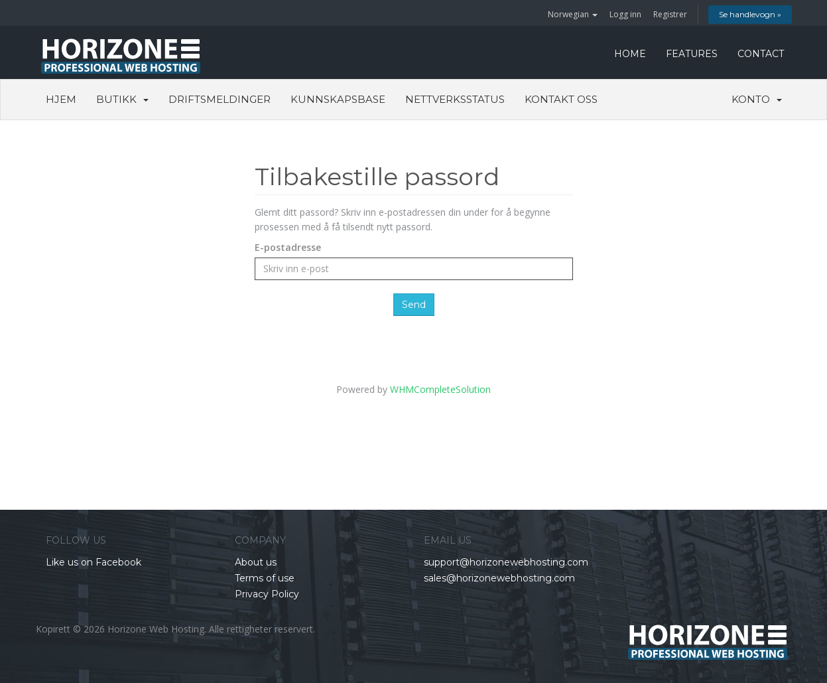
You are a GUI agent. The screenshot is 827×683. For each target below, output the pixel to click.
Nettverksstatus (455, 99)
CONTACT (760, 54)
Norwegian (573, 14)
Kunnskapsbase (337, 99)
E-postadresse (288, 247)
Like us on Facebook (93, 562)
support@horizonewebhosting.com (506, 562)
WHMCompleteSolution (440, 389)
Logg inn (625, 14)
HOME (630, 54)
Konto (757, 99)
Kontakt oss (561, 99)
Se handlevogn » (750, 14)
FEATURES (692, 54)
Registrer (670, 14)
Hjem (61, 99)
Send (414, 305)
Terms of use (264, 578)
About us (256, 562)
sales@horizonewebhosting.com (499, 578)
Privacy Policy (267, 594)
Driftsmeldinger (219, 99)
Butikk (122, 99)
